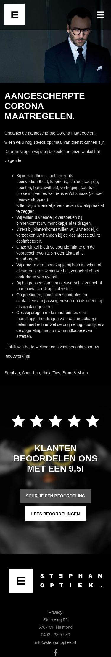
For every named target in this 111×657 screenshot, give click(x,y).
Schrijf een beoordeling (55, 496)
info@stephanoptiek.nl (55, 642)
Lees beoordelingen (55, 513)
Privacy (55, 612)
